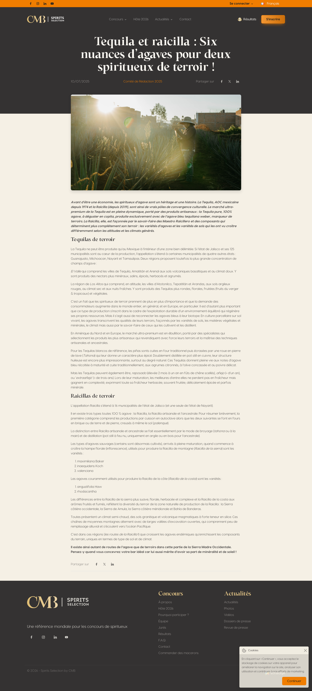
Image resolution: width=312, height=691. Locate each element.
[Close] (305, 650)
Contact (185, 19)
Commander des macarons (178, 653)
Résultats (247, 19)
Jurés (162, 627)
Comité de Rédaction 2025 (142, 81)
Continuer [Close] (294, 681)
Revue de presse (236, 627)
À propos (165, 602)
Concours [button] (118, 19)
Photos (229, 608)
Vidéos (229, 614)
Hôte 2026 (141, 19)
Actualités (231, 602)
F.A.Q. (162, 640)
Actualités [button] (164, 19)
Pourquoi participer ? (173, 614)
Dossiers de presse (237, 621)
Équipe (163, 621)
